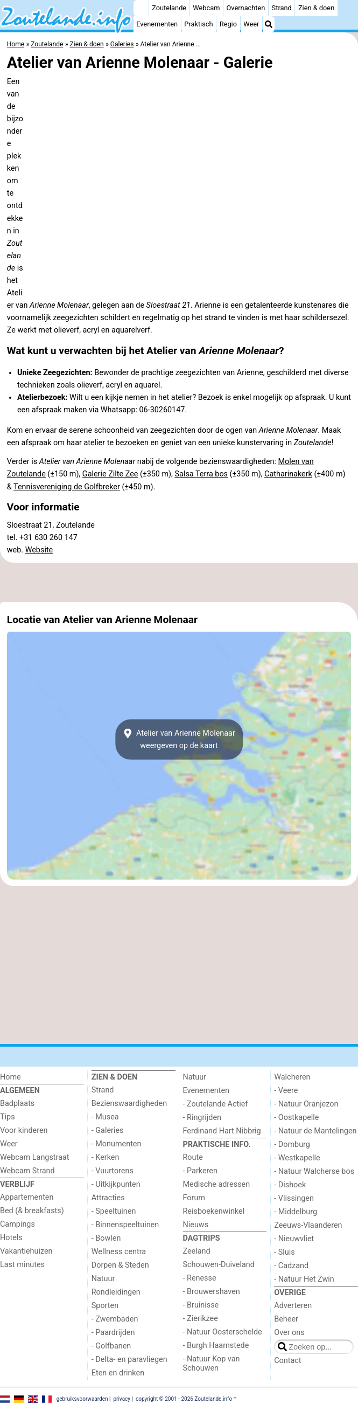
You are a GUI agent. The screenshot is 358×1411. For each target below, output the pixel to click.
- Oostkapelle (296, 1117)
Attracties (108, 1197)
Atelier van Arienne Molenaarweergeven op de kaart (179, 739)
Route (193, 1157)
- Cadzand (291, 1265)
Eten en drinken (118, 1373)
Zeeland (196, 1251)
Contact (287, 1360)
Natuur (103, 1278)
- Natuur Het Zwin (304, 1279)
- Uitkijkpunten (116, 1184)
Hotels (11, 1237)
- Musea (105, 1117)
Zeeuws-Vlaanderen (308, 1225)
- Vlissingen (294, 1198)
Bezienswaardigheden (129, 1103)
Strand (282, 8)
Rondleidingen (116, 1292)
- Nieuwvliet (294, 1238)
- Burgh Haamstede (216, 1345)
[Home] (141, 8)
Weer (251, 24)
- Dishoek (290, 1184)
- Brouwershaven (211, 1291)
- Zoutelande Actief (215, 1104)
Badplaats (17, 1103)
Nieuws (196, 1224)
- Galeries (108, 1130)
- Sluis (284, 1252)
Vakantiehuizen (26, 1251)
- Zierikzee (200, 1318)
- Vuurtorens (113, 1170)
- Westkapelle (297, 1158)
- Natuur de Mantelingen (315, 1131)
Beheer (286, 1319)
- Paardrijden (113, 1332)
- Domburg (292, 1144)
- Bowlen (106, 1238)
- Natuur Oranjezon (306, 1104)
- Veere (286, 1090)
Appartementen (26, 1197)
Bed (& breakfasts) (32, 1210)
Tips (7, 1117)
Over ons (289, 1332)
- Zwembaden (115, 1319)
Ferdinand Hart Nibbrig (222, 1131)
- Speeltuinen (114, 1211)
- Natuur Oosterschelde (222, 1332)
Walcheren (292, 1077)
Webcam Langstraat (34, 1157)
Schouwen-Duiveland (219, 1264)
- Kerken (106, 1157)
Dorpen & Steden (120, 1265)
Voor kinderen (24, 1130)
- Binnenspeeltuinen (125, 1224)
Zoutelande (169, 8)
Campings (17, 1224)
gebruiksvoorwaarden (82, 1399)
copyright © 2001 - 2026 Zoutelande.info (184, 1399)
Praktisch (198, 24)
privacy (121, 1399)
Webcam (206, 8)
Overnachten (246, 8)
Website (39, 550)
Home (10, 1077)
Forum (194, 1197)
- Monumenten (117, 1144)
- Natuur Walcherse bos (314, 1171)
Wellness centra (119, 1251)
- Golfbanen (111, 1346)
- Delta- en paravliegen (129, 1359)
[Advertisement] (179, 582)
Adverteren (293, 1305)
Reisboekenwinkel (214, 1211)
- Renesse (199, 1278)
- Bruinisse (201, 1305)
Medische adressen (216, 1184)
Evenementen (157, 24)
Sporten (105, 1305)
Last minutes (22, 1264)
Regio (228, 24)
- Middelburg (295, 1211)
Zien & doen (316, 8)
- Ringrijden (202, 1117)
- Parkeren (200, 1170)
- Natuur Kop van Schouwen (211, 1363)
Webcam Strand (27, 1170)
